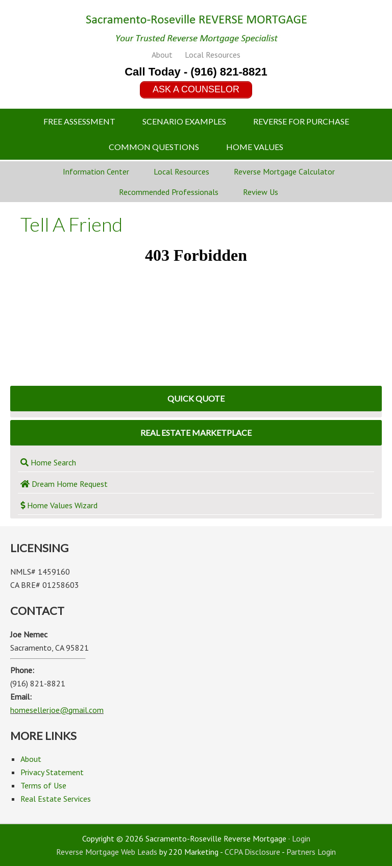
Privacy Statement (52, 772)
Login (301, 838)
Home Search (48, 462)
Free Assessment (79, 121)
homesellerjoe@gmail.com (57, 710)
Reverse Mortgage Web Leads (106, 852)
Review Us (260, 192)
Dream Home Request (64, 484)
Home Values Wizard (58, 505)
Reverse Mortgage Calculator (284, 171)
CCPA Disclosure (252, 852)
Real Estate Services (55, 799)
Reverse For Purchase (301, 121)
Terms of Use (43, 785)
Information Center (96, 171)
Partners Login (311, 852)
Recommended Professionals (168, 192)
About (162, 55)
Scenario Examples (184, 121)
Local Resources (212, 55)
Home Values (254, 147)
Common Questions (154, 147)
